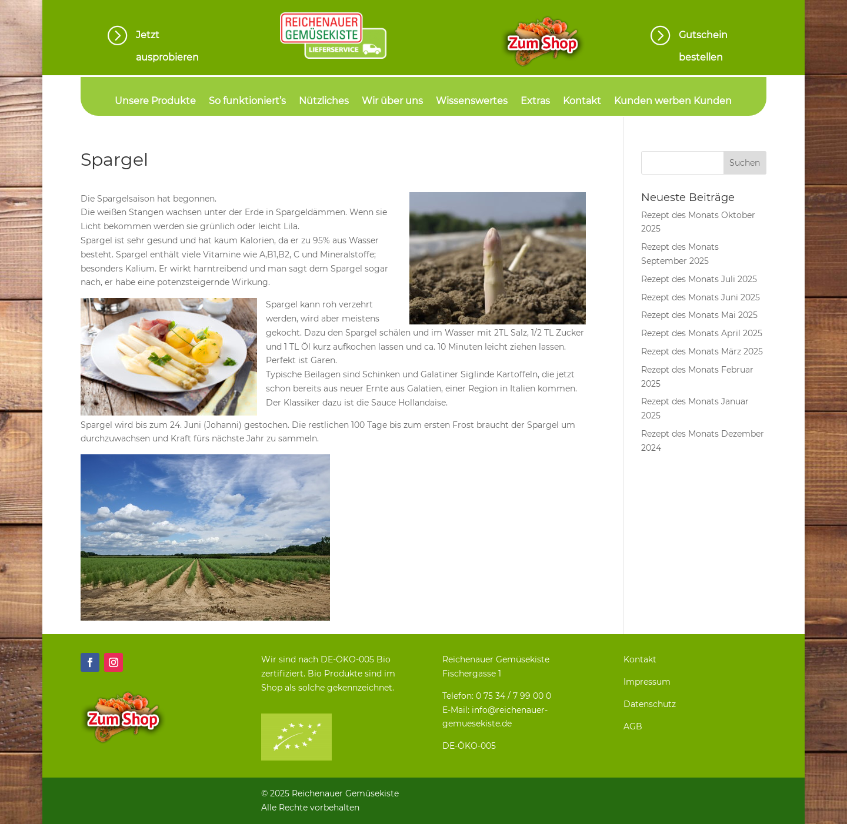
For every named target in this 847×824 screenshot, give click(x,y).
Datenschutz (649, 704)
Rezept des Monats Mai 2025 (699, 315)
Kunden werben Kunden (673, 101)
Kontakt (582, 101)
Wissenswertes (472, 101)
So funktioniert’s (247, 101)
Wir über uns (392, 101)
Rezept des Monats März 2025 (702, 351)
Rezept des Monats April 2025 (701, 333)
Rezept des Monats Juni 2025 (700, 297)
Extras (535, 101)
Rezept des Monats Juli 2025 (699, 279)
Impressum (647, 681)
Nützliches (324, 101)
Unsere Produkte (155, 101)
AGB (632, 726)
